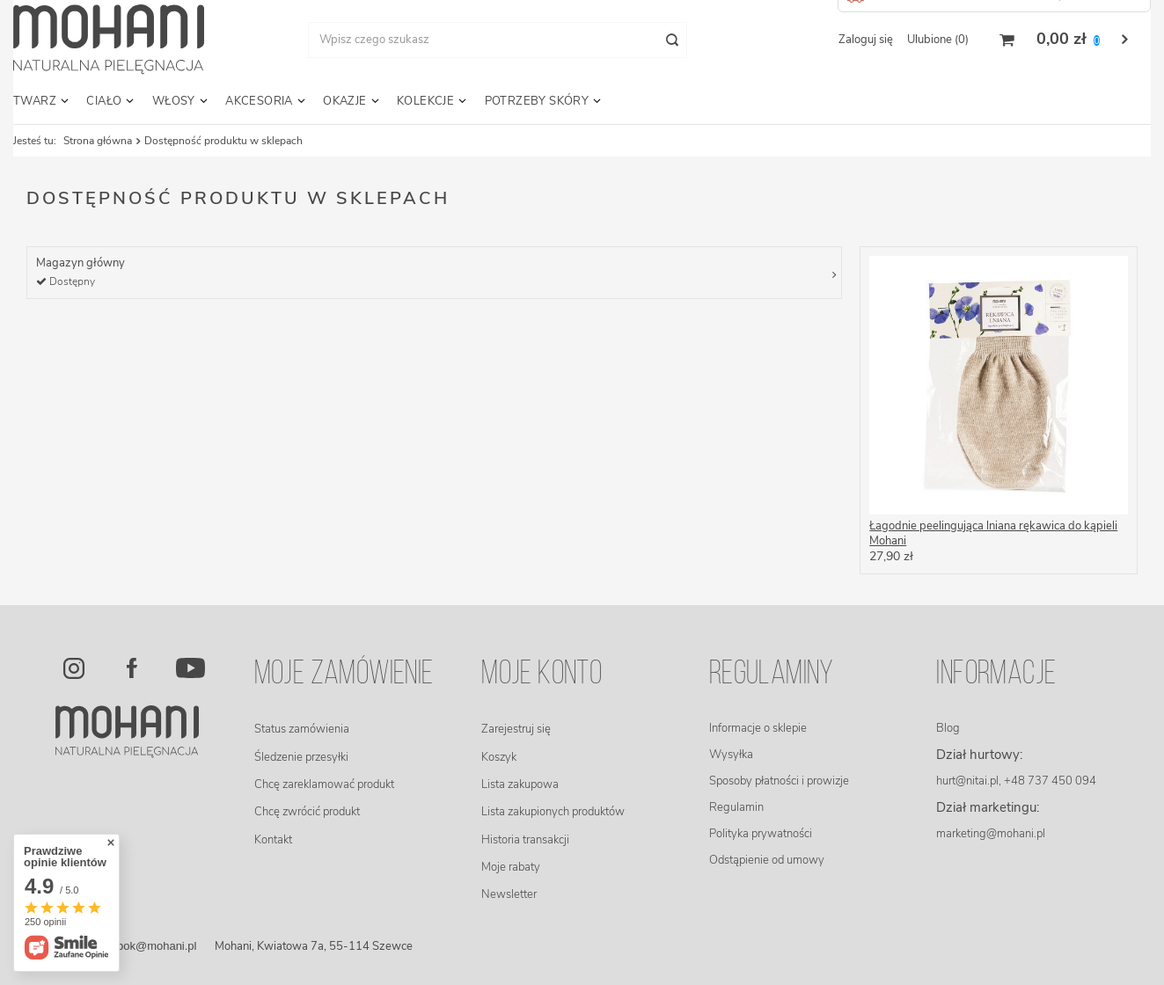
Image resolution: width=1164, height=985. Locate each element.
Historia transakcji (525, 840)
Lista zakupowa (520, 784)
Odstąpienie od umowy (766, 860)
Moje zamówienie (344, 675)
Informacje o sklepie (758, 728)
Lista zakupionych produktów (553, 812)
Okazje (344, 101)
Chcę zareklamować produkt (324, 784)
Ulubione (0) (938, 40)
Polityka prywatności (760, 834)
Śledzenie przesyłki (301, 757)
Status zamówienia (301, 729)
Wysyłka (731, 754)
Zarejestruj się (516, 729)
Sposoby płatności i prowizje (779, 781)
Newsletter (509, 894)
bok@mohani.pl (157, 945)
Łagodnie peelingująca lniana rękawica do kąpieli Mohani (993, 533)
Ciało (103, 101)
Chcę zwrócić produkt (307, 812)
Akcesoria (259, 101)
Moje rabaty (510, 867)
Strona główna (97, 141)
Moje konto (541, 675)
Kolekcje (425, 101)
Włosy (173, 101)
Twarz (34, 101)
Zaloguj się (865, 40)
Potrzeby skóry (537, 101)
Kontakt (273, 840)
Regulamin (736, 807)
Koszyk (498, 757)
